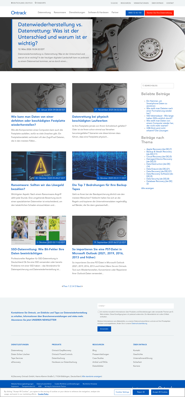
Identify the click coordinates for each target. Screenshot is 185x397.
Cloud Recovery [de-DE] (159, 157)
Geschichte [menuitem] (138, 354)
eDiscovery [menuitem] (16, 362)
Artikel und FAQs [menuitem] (100, 362)
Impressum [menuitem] (15, 386)
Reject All (141, 392)
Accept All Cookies (160, 392)
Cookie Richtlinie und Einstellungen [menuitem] (67, 384)
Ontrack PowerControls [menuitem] (62, 354)
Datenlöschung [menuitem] (58, 358)
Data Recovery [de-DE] (159, 172)
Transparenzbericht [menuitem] (28, 386)
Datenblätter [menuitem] (98, 366)
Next (79, 286)
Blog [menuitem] (95, 351)
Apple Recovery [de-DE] (159, 149)
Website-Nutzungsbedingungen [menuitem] (22, 384)
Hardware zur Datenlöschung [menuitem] (64, 362)
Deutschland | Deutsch (22, 3)
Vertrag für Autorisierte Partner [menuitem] (55, 386)
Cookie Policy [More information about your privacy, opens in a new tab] (43, 394)
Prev (65, 286)
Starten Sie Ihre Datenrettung (159, 13)
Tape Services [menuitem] (17, 358)
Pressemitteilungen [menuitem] (101, 354)
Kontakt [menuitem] (136, 351)
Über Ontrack (157, 3)
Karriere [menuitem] (136, 366)
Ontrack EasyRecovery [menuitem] (61, 351)
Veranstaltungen (141, 3)
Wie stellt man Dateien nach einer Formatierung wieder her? (159, 111)
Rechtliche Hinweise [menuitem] (90, 384)
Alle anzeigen (147, 188)
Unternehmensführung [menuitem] (142, 358)
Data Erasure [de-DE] (158, 169)
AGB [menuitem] (40, 386)
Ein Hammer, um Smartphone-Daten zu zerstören (156, 103)
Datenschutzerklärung (139, 323)
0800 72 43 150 (134, 13)
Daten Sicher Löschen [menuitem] (20, 354)
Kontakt (170, 3)
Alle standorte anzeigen (91, 377)
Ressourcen (126, 3)
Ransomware (60, 13)
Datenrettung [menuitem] (17, 351)
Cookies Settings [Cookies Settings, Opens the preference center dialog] (122, 392)
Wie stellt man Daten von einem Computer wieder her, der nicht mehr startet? (160, 123)
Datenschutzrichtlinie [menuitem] (44, 384)
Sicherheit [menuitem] (137, 362)
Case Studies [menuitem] (98, 358)
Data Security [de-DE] (157, 179)
